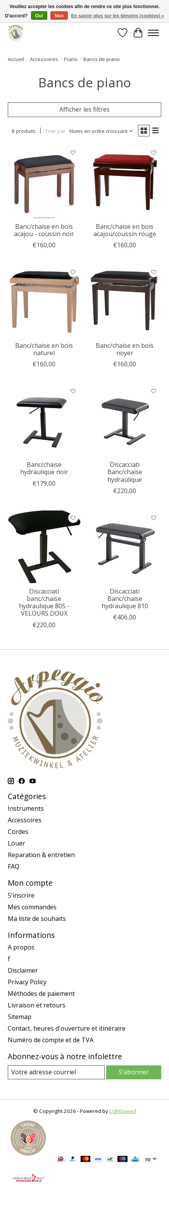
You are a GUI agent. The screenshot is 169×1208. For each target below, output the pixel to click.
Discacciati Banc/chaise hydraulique (124, 471)
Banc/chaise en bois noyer (124, 349)
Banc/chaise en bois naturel (44, 349)
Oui (39, 16)
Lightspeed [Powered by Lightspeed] (122, 1111)
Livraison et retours (37, 1005)
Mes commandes (32, 907)
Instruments (26, 808)
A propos (21, 947)
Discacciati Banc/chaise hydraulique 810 (125, 598)
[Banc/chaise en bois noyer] (124, 301)
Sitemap (19, 1016)
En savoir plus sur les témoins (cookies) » (117, 16)
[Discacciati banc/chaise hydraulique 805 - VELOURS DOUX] (44, 546)
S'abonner (134, 1072)
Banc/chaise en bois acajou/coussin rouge (124, 230)
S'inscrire (21, 895)
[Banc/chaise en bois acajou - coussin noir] (44, 182)
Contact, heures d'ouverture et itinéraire (67, 1028)
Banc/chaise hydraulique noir (44, 468)
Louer (16, 843)
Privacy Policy (27, 982)
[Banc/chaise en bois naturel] (44, 301)
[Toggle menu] (153, 33)
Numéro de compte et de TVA (50, 1040)
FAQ (13, 866)
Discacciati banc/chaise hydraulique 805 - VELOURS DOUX (44, 602)
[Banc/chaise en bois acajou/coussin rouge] (124, 182)
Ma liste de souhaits (37, 918)
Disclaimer (23, 970)
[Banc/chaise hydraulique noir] (44, 420)
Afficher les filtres (84, 109)
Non (59, 16)
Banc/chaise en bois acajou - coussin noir (44, 230)
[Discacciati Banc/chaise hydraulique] (124, 420)
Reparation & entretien (41, 855)
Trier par (55, 131)
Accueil (16, 59)
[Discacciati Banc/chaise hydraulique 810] (124, 546)
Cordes (18, 831)
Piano (71, 59)
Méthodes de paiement (41, 993)
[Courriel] (56, 1072)
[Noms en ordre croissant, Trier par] (101, 131)
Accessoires (44, 59)
